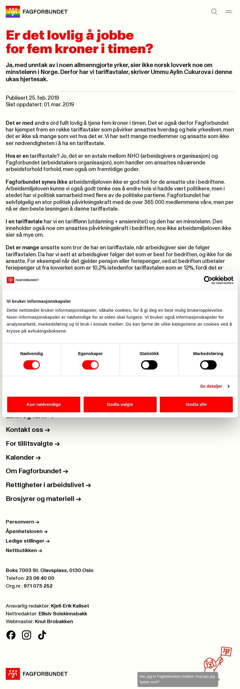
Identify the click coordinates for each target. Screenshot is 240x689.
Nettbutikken (24, 550)
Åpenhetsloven (27, 531)
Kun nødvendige (44, 404)
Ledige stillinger (28, 541)
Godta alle (196, 404)
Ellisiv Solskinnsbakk (63, 613)
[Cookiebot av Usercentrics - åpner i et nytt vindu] (208, 280)
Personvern (22, 522)
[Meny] (228, 12)
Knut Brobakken (54, 621)
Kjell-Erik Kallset (70, 606)
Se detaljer (211, 386)
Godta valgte (120, 404)
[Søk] (214, 12)
